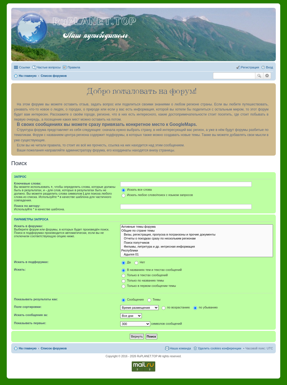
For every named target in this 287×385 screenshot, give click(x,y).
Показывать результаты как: (36, 299)
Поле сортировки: (27, 306)
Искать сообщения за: (31, 315)
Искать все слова (137, 189)
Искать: (20, 269)
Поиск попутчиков (196, 243)
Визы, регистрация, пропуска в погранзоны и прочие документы (196, 235)
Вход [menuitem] (269, 67)
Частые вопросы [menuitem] (49, 67)
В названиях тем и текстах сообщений (152, 269)
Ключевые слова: (27, 183)
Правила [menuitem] (74, 67)
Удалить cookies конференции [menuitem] (219, 348)
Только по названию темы (143, 280)
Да (126, 262)
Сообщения (133, 299)
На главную (27, 348)
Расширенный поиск (267, 75)
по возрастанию (176, 307)
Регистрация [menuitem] (250, 67)
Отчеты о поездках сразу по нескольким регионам (196, 239)
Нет (140, 262)
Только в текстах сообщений (145, 275)
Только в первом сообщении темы (149, 285)
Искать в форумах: (28, 226)
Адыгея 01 (196, 255)
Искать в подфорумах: (31, 262)
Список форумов (54, 348)
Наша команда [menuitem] (180, 348)
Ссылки (24, 67)
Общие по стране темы (196, 231)
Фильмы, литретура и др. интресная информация (196, 247)
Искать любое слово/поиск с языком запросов (157, 195)
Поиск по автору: (27, 206)
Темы (154, 299)
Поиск (259, 75)
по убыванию (205, 307)
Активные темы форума (196, 227)
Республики (196, 251)
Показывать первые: (30, 323)
